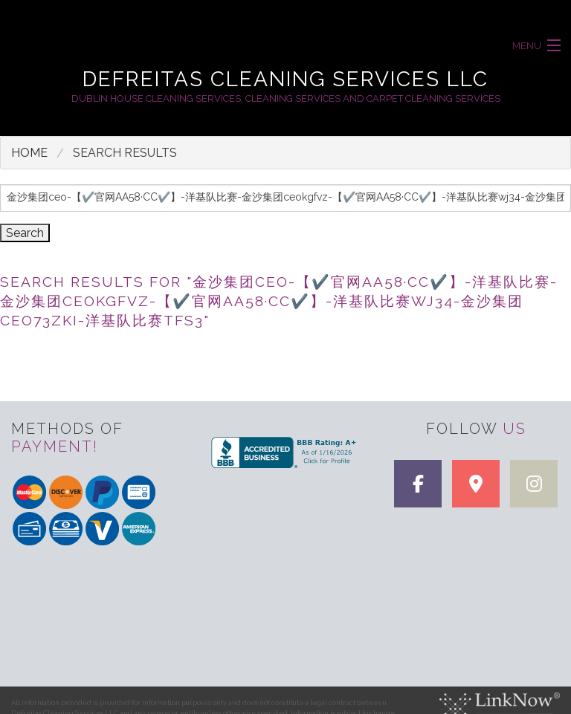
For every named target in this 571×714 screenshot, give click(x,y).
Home (29, 153)
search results (125, 153)
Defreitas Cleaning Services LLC (285, 79)
